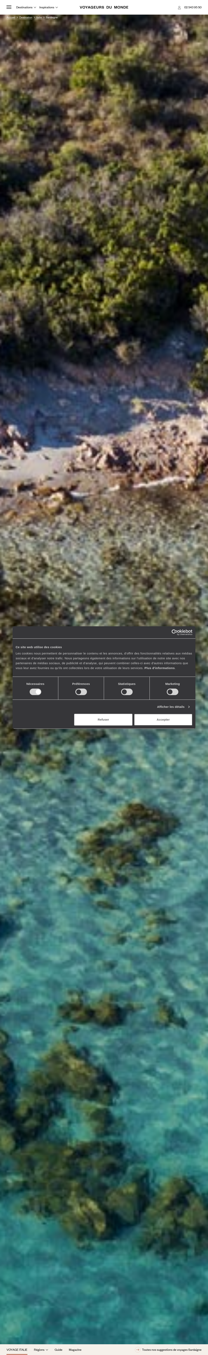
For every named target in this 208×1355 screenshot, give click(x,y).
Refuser (103, 719)
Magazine (75, 1349)
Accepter (163, 719)
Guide (58, 1349)
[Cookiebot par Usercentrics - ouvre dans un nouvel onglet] (174, 632)
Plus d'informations (159, 668)
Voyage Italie (16, 1349)
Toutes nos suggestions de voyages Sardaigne (168, 1350)
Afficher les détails (170, 706)
